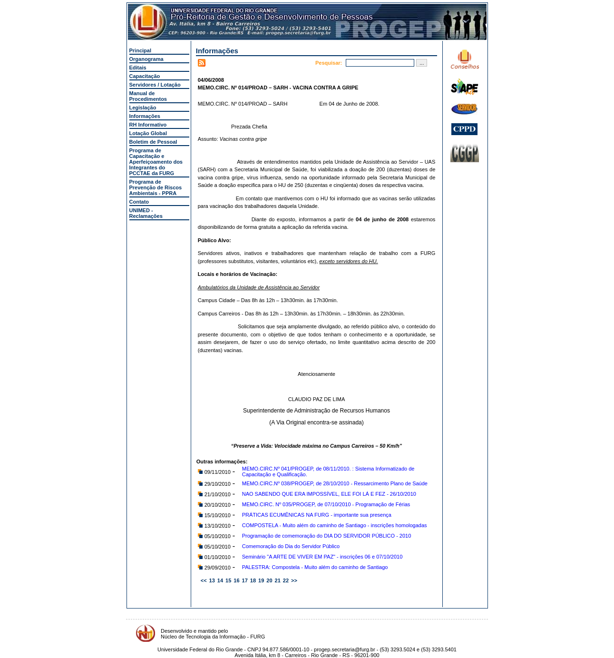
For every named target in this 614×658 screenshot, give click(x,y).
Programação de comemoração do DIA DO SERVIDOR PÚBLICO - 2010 (326, 536)
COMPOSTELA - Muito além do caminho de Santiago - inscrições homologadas (334, 525)
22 (286, 580)
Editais (137, 67)
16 (236, 580)
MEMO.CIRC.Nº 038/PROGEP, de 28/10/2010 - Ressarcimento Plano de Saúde (335, 483)
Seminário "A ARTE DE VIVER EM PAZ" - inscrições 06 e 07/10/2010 (322, 557)
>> (294, 580)
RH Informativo (148, 125)
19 (261, 580)
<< (204, 580)
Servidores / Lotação (155, 85)
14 (220, 580)
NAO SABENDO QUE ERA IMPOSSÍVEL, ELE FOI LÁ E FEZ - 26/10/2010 (329, 494)
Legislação (142, 107)
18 (253, 580)
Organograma (146, 59)
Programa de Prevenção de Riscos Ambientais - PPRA (155, 187)
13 (212, 580)
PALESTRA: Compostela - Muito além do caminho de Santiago (315, 567)
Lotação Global (148, 133)
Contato (139, 202)
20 (269, 580)
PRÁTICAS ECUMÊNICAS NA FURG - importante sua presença (316, 515)
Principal (140, 50)
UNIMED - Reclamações (146, 213)
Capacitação (144, 76)
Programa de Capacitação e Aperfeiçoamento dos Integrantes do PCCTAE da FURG (156, 161)
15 (228, 580)
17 (245, 580)
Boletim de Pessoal (153, 142)
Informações (144, 116)
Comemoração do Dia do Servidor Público (291, 546)
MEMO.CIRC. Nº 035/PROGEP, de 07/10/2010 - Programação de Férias (326, 504)
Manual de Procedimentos (148, 96)
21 (278, 580)
